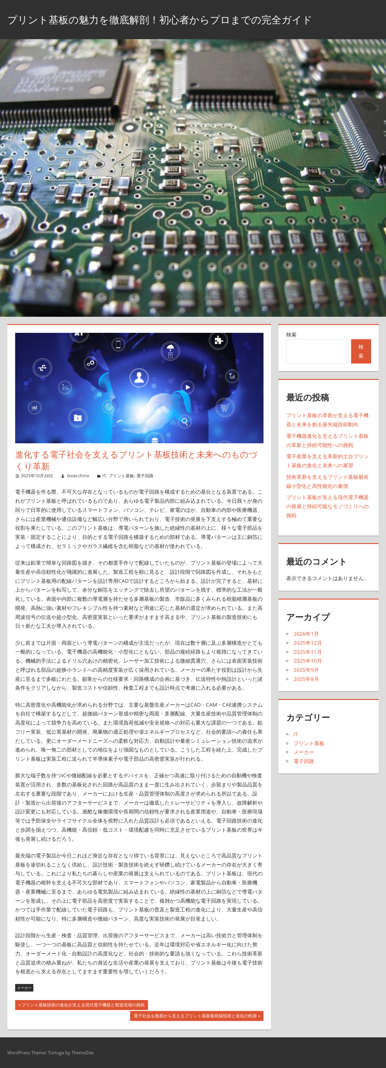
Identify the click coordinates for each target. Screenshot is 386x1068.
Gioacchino (78, 475)
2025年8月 (306, 678)
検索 (291, 334)
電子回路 (144, 475)
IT (104, 475)
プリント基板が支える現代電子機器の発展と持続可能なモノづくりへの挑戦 (327, 506)
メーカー (24, 987)
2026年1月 (306, 633)
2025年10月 (308, 660)
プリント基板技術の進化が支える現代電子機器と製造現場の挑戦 (83, 1005)
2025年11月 (308, 651)
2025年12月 (308, 642)
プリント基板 (121, 475)
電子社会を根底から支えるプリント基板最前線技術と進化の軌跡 (195, 1016)
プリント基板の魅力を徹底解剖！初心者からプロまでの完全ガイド (173, 19)
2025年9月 (306, 669)
